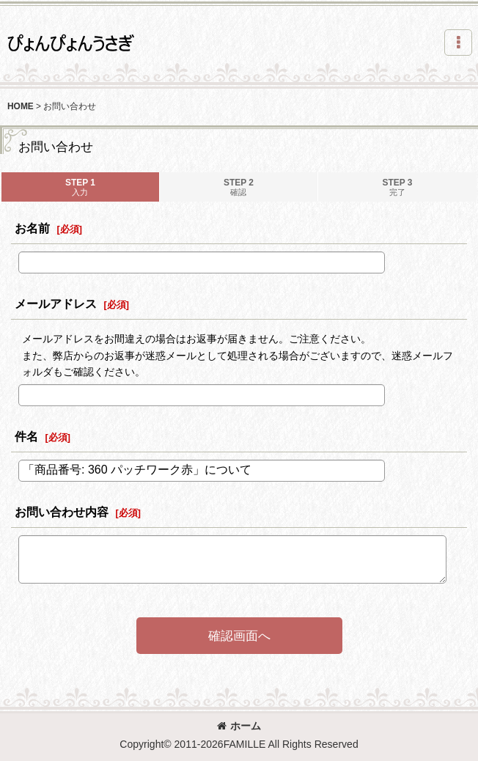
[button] (458, 42)
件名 (26, 436)
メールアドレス (56, 303)
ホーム (239, 726)
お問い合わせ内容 (62, 511)
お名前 (32, 228)
